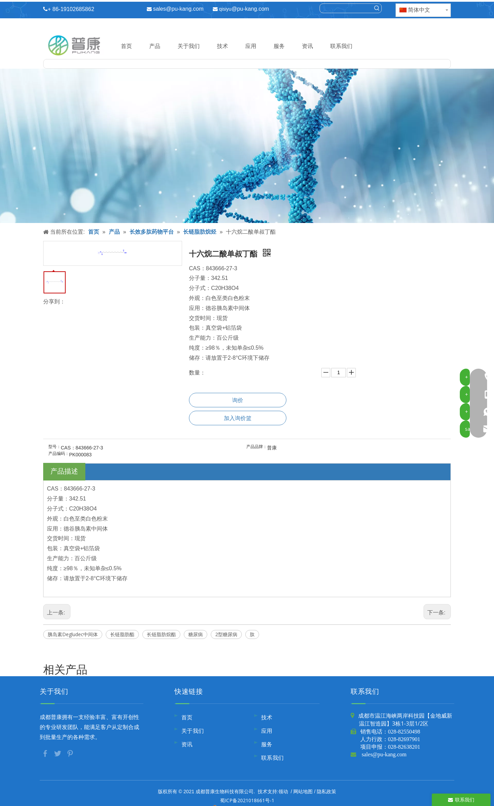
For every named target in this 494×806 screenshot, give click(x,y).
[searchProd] (346, 8)
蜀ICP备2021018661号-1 (247, 800)
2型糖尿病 (226, 634)
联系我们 (341, 46)
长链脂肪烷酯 (161, 634)
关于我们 (189, 46)
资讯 (307, 46)
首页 (126, 46)
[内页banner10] (247, 146)
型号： (54, 446)
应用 (250, 46)
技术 (222, 46)
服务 (279, 46)
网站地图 (303, 791)
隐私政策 (326, 791)
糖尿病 (195, 634)
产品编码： (58, 453)
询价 (237, 400)
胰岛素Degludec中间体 (73, 634)
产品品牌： (256, 446)
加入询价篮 (237, 418)
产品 (154, 46)
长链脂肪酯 (122, 634)
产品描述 (64, 471)
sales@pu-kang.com (178, 9)
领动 (283, 791)
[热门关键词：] (376, 8)
